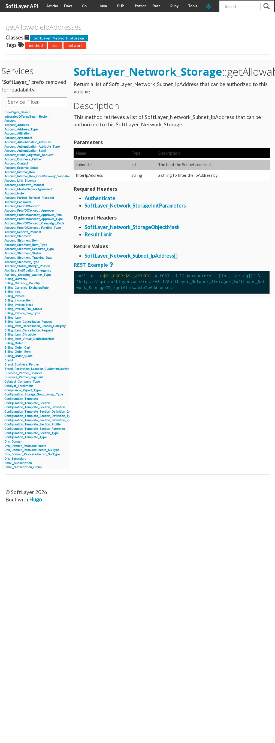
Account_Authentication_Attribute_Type (32, 146)
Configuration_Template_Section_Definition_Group (39, 411)
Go (84, 6)
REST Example (91, 264)
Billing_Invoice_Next (18, 305)
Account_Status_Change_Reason (27, 266)
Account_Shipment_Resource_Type (29, 249)
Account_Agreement (18, 138)
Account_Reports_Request (22, 232)
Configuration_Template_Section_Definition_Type (39, 416)
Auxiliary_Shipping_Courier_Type (27, 275)
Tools (192, 6)
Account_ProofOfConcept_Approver (29, 210)
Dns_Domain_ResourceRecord (25, 446)
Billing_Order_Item (17, 352)
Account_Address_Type (21, 129)
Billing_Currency (15, 279)
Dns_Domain (13, 441)
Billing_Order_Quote (18, 356)
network (75, 45)
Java (103, 6)
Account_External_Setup (21, 168)
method (36, 45)
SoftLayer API (21, 6)
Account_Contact (16, 163)
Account (10, 121)
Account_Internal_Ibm (19, 172)
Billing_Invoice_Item (18, 300)
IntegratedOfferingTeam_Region (26, 116)
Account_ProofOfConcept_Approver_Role (33, 215)
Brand (8, 360)
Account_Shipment (17, 236)
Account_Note (14, 193)
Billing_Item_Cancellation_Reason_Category (35, 326)
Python (140, 6)
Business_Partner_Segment (23, 377)
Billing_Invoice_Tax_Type (22, 313)
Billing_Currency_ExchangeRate (26, 288)
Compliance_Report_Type (22, 390)
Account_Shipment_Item (21, 240)
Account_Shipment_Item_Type (25, 245)
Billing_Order (13, 343)
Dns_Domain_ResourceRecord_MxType (31, 450)
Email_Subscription (18, 463)
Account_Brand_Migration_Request (28, 155)
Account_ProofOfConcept (22, 206)
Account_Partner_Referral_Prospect (29, 198)
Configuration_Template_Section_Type (31, 433)
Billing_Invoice (14, 296)
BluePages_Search (17, 112)
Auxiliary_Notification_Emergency (27, 270)
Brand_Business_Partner (21, 364)
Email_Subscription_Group (23, 467)
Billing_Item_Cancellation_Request (28, 330)
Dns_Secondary (15, 459)
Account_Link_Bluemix (20, 180)
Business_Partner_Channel (23, 373)
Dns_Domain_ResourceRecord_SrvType (32, 454)
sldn (55, 45)
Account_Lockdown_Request (24, 185)
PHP (120, 6)
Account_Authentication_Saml (25, 151)
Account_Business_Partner (23, 159)
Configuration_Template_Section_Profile (32, 424)
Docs (68, 6)
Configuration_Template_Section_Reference (34, 429)
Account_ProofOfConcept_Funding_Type (32, 228)
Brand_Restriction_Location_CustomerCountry (36, 369)
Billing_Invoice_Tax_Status (23, 309)
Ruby (174, 6)
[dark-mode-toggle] (210, 6)
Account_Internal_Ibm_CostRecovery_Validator (37, 176)
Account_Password (17, 202)
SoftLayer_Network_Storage (59, 38)
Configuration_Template (21, 399)
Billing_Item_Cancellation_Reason (28, 322)
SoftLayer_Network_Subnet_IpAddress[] (130, 255)
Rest (156, 6)
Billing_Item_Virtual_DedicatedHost (29, 339)
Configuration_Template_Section (27, 403)
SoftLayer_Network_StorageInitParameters (135, 205)
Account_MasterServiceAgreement (28, 189)
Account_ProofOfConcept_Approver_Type (33, 219)
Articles (52, 6)
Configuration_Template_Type (25, 437)
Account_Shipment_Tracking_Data (28, 258)
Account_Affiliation (17, 133)
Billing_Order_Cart (17, 347)
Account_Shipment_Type (21, 262)
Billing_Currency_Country (22, 283)
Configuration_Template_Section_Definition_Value (39, 420)
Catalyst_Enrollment (18, 386)
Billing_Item (12, 317)
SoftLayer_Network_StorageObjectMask (132, 227)
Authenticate (99, 198)
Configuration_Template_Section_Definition (34, 407)
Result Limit (98, 234)
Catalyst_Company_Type (22, 381)
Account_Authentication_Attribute (27, 142)
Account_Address (16, 125)
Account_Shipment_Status (22, 253)
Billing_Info (12, 292)
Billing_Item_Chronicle (20, 334)
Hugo (35, 499)
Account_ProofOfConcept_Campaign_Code (34, 223)
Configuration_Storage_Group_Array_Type (33, 394)
